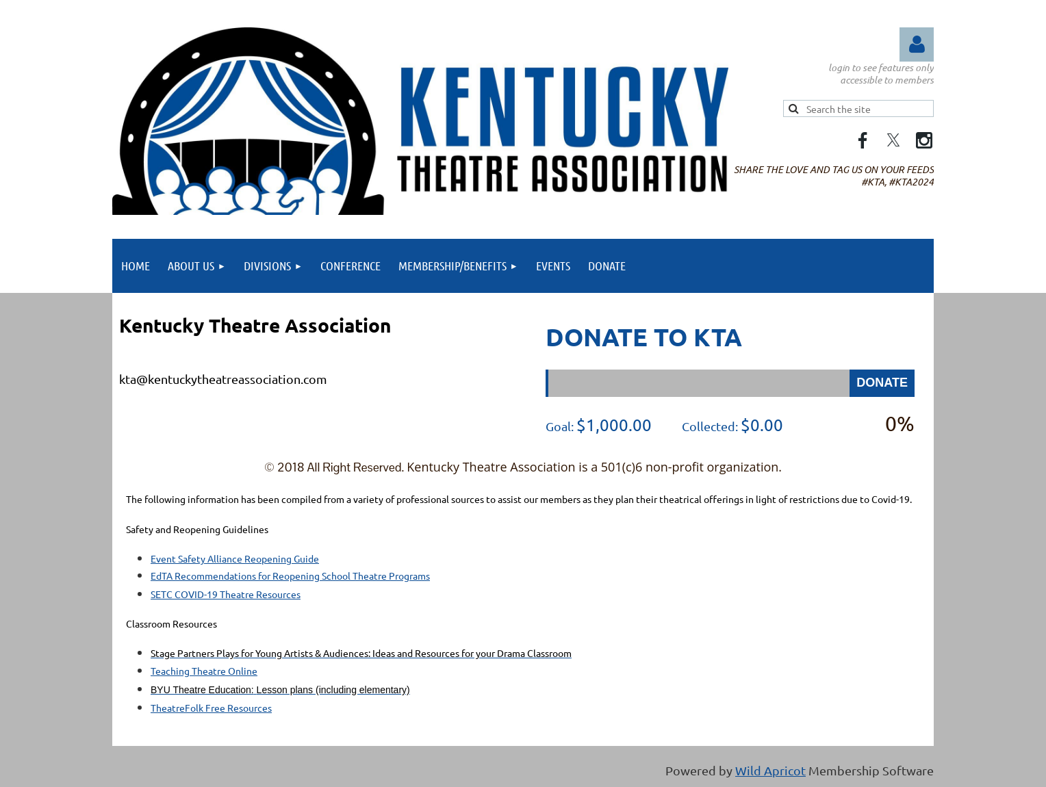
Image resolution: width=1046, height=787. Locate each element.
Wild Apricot (770, 770)
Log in (917, 44)
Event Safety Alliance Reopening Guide (235, 558)
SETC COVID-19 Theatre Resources (226, 594)
